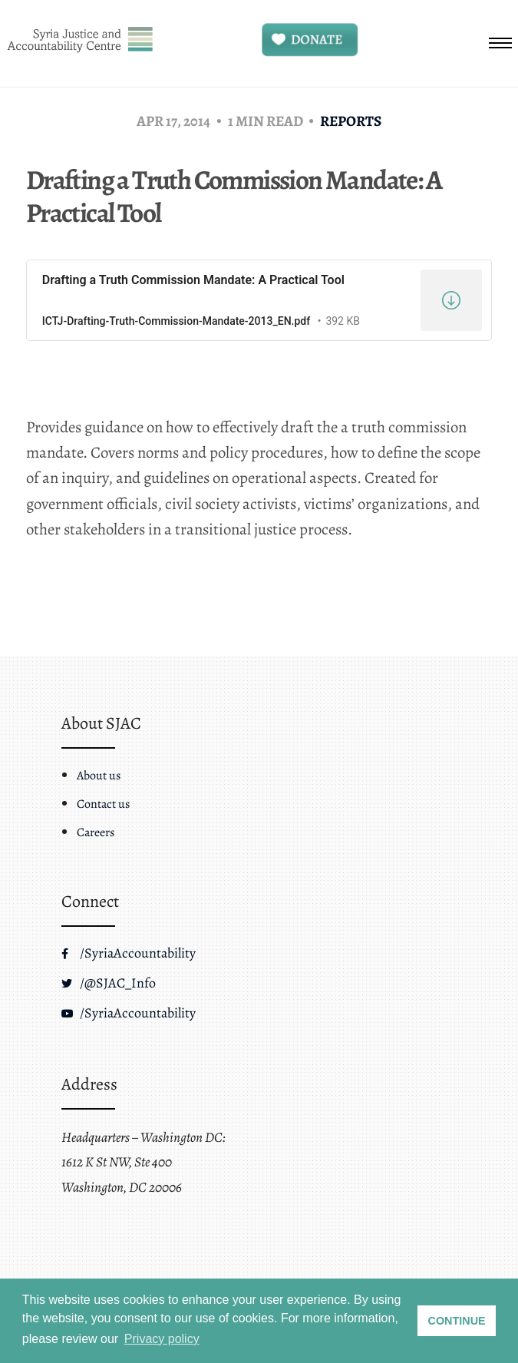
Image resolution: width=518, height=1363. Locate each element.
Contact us (103, 804)
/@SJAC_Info (108, 983)
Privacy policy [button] (162, 1338)
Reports (350, 121)
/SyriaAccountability (128, 953)
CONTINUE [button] (457, 1321)
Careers (95, 832)
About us (98, 775)
